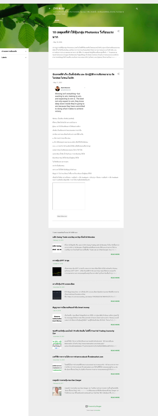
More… (127, 20)
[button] (118, 31)
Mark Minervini (62, 217)
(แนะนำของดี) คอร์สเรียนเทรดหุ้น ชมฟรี (70, 20)
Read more (115, 255)
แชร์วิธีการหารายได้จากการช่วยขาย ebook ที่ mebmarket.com (77, 357)
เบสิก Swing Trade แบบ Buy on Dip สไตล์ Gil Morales (73, 237)
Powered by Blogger (93, 407)
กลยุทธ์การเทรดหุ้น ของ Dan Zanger (66, 381)
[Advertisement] (131, 57)
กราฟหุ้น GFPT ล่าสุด (60, 261)
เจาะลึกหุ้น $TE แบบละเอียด (63, 284)
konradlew (97, 410)
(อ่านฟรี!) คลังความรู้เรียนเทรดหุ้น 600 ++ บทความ (104, 20)
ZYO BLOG (59, 8)
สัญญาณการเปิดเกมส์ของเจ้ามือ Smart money (70, 308)
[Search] (137, 9)
